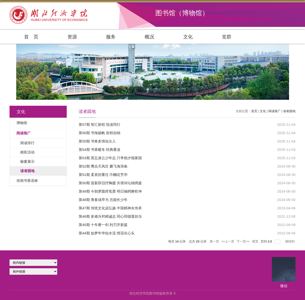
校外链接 (33, 271)
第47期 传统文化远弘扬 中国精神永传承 (110, 208)
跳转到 (290, 241)
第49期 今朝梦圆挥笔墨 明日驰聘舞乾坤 (110, 191)
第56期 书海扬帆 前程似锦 (99, 133)
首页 (254, 111)
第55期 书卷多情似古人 (97, 141)
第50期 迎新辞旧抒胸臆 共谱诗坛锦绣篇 (110, 183)
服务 (111, 36)
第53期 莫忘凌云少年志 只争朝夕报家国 (110, 158)
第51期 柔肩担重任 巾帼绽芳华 (103, 175)
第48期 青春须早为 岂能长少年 (103, 200)
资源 (72, 36)
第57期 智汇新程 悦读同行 (99, 124)
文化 (188, 36)
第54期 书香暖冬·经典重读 (99, 149)
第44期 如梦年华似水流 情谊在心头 (107, 233)
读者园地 (289, 111)
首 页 (31, 36)
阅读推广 (274, 111)
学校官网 (33, 262)
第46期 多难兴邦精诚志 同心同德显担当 (110, 216)
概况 (149, 36)
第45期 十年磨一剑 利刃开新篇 (103, 225)
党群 (226, 36)
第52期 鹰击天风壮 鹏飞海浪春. (103, 166)
